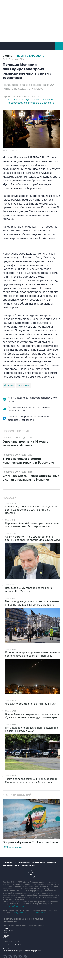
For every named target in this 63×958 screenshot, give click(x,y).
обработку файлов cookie (13, 906)
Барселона (23, 385)
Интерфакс (31, 46)
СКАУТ (5, 933)
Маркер (6, 935)
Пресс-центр (38, 862)
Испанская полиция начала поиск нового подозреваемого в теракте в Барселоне (31, 101)
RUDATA (6, 949)
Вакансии (51, 862)
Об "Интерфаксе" (22, 862)
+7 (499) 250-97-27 (41, 913)
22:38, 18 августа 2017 (13, 59)
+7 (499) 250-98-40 (19, 913)
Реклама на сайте (11, 865)
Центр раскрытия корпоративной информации (22, 951)
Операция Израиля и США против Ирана (30, 842)
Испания (9, 385)
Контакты (7, 862)
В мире (7, 56)
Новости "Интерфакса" (12, 944)
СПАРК (5, 928)
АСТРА (5, 937)
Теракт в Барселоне (30, 56)
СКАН (5, 946)
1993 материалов (12, 847)
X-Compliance (8, 931)
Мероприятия (28, 865)
